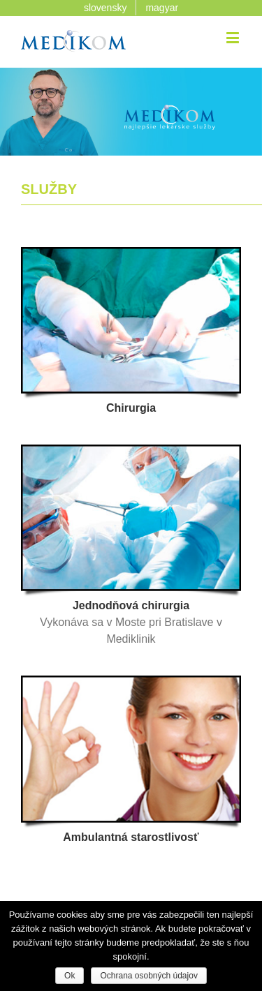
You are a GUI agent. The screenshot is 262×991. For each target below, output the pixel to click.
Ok (69, 976)
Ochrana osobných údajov (148, 976)
